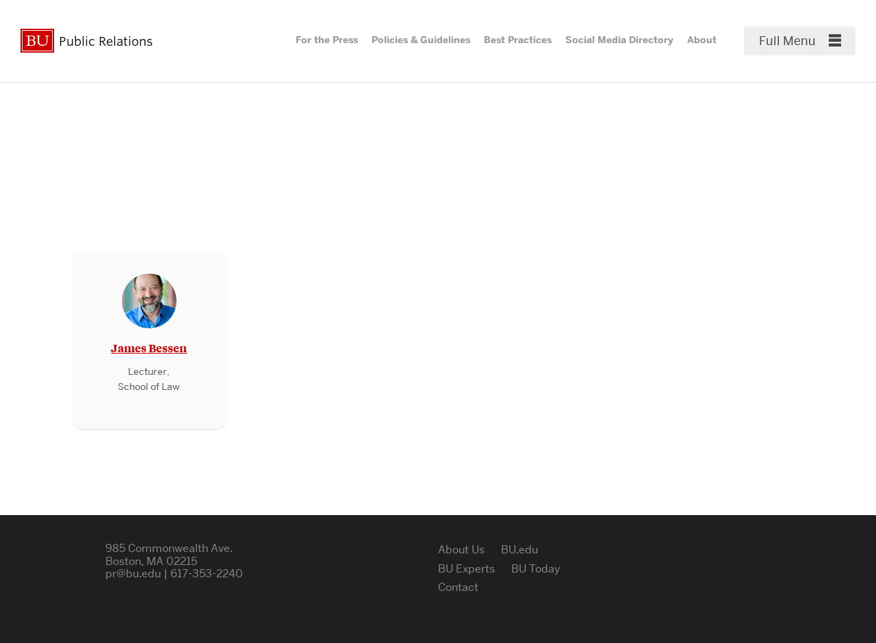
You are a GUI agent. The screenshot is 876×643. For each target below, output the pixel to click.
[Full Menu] (799, 41)
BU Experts (466, 569)
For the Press (327, 40)
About (702, 40)
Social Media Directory (619, 40)
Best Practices (518, 40)
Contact (458, 587)
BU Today (536, 569)
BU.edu (519, 549)
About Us (461, 549)
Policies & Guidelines (421, 40)
